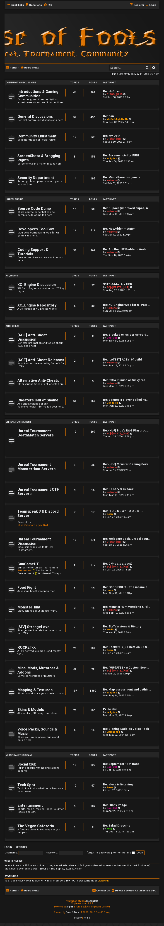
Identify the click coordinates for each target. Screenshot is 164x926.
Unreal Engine (14, 199)
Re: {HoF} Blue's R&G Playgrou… (126, 430)
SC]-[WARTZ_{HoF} (117, 287)
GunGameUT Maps (48, 573)
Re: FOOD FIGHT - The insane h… (126, 587)
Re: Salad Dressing (116, 825)
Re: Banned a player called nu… (125, 399)
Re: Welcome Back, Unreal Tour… (126, 538)
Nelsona (111, 180)
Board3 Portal (73, 912)
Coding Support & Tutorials (32, 251)
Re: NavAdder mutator (119, 228)
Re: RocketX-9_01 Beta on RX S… (126, 647)
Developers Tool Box (35, 229)
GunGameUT (28, 564)
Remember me (124, 852)
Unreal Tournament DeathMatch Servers (35, 433)
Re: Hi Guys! (112, 91)
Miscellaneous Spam (19, 755)
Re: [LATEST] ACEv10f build (122, 359)
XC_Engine (12, 275)
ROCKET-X (26, 647)
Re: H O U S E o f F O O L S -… (123, 511)
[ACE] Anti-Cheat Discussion (32, 337)
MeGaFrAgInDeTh (117, 119)
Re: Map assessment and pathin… (127, 689)
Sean (109, 514)
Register (21, 847)
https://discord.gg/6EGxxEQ (33, 525)
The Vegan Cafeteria (35, 826)
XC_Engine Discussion (36, 285)
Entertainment (30, 805)
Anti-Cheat (12, 326)
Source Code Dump (34, 208)
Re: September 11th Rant (121, 764)
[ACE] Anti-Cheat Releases (40, 360)
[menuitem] (33, 5)
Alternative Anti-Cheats (38, 380)
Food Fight (26, 587)
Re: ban (108, 116)
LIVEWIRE (103, 880)
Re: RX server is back (118, 489)
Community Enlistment (37, 136)
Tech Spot (26, 785)
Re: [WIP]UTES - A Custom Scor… (126, 667)
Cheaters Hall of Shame (37, 400)
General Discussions (35, 116)
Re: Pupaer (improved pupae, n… (126, 208)
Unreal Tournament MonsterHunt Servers (36, 466)
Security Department (35, 178)
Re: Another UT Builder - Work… (125, 249)
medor (110, 629)
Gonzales (112, 402)
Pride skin (110, 709)
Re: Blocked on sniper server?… (126, 334)
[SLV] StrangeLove (33, 627)
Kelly (109, 828)
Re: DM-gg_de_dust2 (118, 563)
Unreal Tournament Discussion (34, 541)
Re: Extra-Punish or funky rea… (125, 380)
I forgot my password (98, 852)
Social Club (26, 764)
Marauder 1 (113, 731)
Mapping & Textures (35, 690)
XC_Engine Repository (36, 305)
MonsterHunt (29, 607)
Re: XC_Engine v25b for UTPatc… (126, 304)
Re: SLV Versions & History (122, 626)
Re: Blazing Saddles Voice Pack (126, 728)
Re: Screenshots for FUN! (121, 155)
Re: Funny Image (115, 805)
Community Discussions (21, 82)
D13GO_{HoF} (114, 94)
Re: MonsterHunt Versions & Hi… (126, 606)
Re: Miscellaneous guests (121, 177)
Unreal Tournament (18, 422)
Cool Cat (111, 337)
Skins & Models (30, 709)
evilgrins (111, 158)
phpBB (70, 906)
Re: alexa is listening (118, 784)
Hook (109, 590)
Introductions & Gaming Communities (37, 94)
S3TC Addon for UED (117, 284)
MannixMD (92, 901)
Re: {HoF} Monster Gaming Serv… (126, 464)
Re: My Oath (111, 135)
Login (8, 847)
